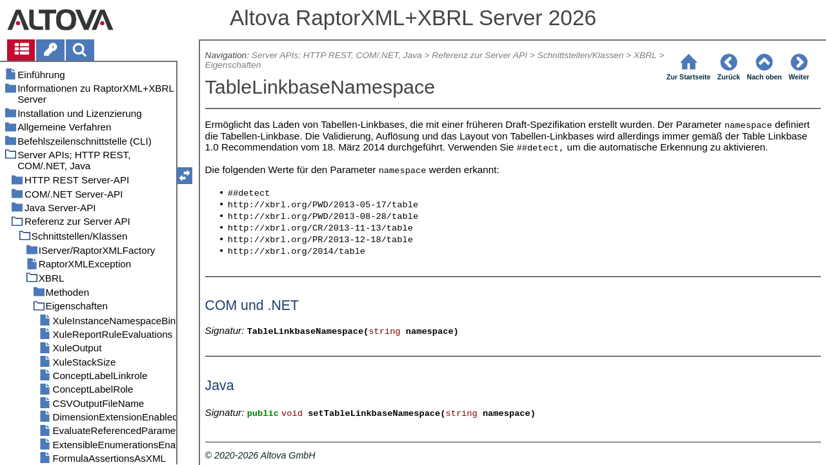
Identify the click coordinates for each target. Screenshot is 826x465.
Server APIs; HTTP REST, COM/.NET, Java (337, 55)
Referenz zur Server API (479, 55)
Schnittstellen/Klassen (581, 55)
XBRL (645, 55)
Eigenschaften (233, 65)
